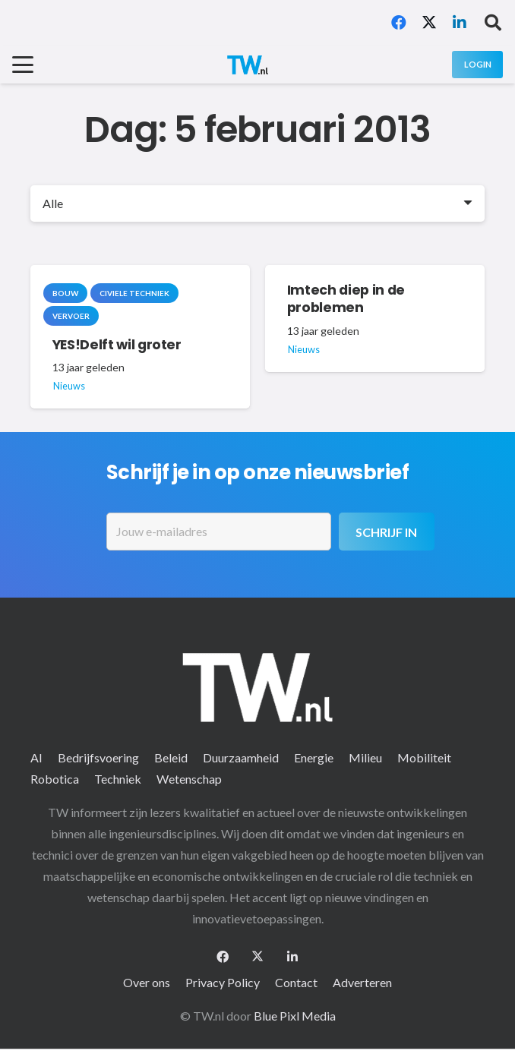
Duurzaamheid (241, 757)
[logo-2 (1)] (247, 64)
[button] (493, 23)
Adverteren (362, 982)
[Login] (477, 64)
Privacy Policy (222, 982)
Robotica (54, 778)
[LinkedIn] (459, 23)
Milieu (365, 757)
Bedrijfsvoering (98, 757)
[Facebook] (399, 23)
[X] (429, 23)
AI (36, 757)
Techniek (117, 778)
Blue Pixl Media (295, 1015)
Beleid (171, 757)
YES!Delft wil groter (117, 344)
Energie (313, 757)
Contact (296, 982)
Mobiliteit (424, 757)
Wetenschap (189, 778)
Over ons (146, 982)
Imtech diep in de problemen (346, 299)
